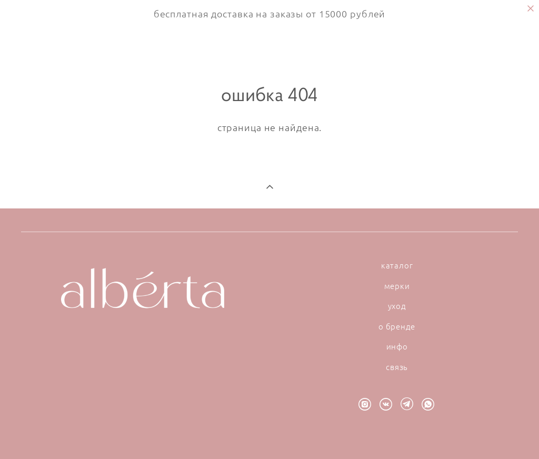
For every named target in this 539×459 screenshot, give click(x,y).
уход (397, 306)
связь (397, 367)
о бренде (396, 326)
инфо (397, 346)
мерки (397, 286)
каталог (397, 265)
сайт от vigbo (269, 434)
